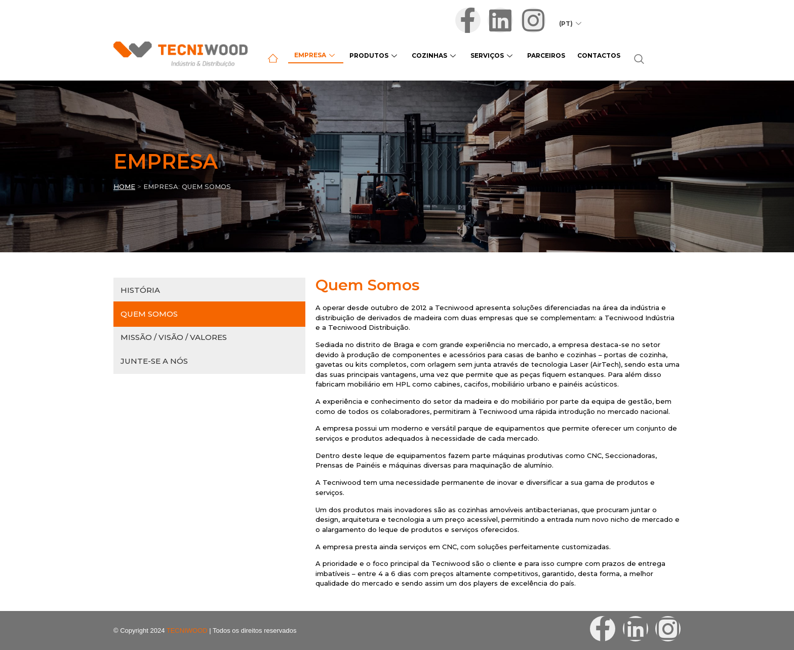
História (140, 290)
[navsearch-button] (627, 59)
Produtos (371, 55)
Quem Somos (149, 314)
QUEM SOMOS (206, 186)
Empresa (314, 55)
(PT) (574, 22)
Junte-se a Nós (154, 361)
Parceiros (537, 55)
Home (124, 186)
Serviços (485, 55)
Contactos (587, 55)
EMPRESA (160, 186)
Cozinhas (430, 55)
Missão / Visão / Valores (174, 337)
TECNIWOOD (187, 630)
